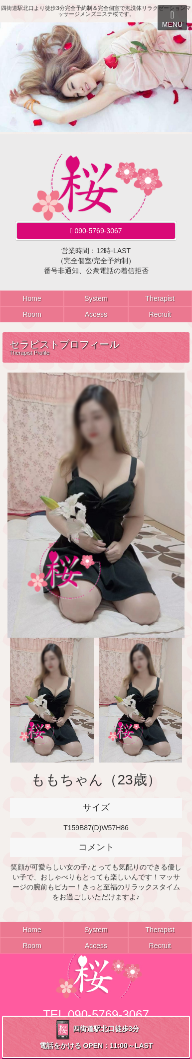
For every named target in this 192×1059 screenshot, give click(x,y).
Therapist (160, 298)
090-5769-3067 (96, 231)
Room (31, 314)
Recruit (160, 314)
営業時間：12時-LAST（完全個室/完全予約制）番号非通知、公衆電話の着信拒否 (96, 261)
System (96, 298)
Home (31, 298)
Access (96, 314)
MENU (172, 19)
